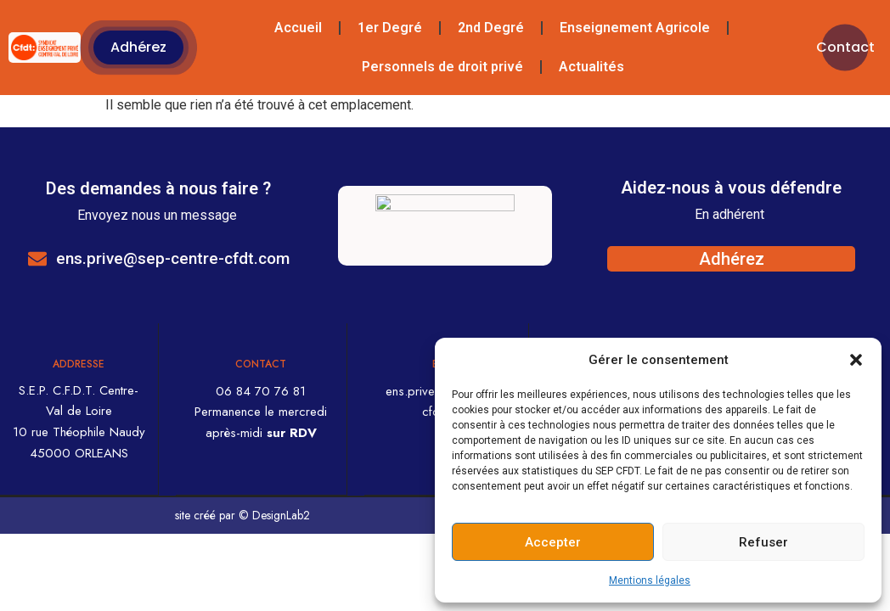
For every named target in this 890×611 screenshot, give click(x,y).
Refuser (763, 542)
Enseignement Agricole (635, 28)
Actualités (591, 67)
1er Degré (390, 28)
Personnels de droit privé (442, 67)
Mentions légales (649, 580)
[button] (856, 359)
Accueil (298, 28)
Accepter (553, 542)
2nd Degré (491, 28)
